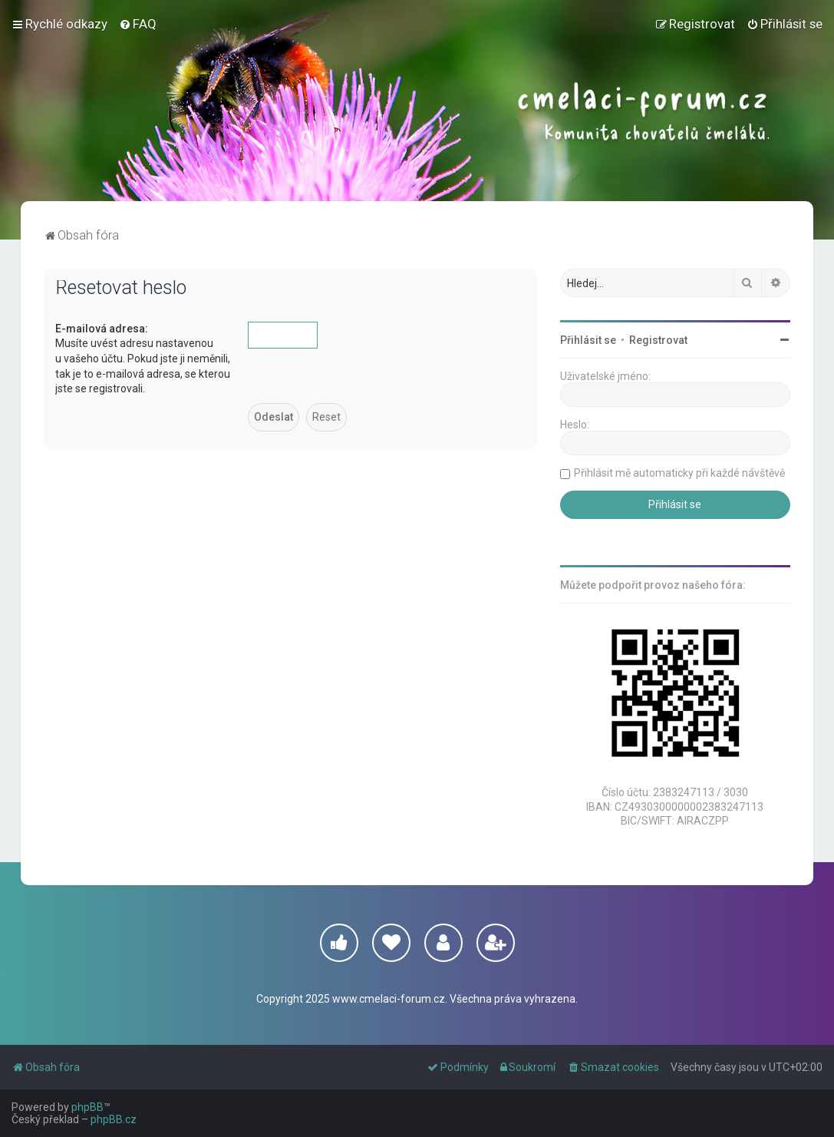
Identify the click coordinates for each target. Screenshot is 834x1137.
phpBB (87, 1107)
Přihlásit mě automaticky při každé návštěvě (679, 473)
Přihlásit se (588, 340)
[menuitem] (138, 24)
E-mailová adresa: (101, 328)
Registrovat (658, 340)
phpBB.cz (114, 1119)
